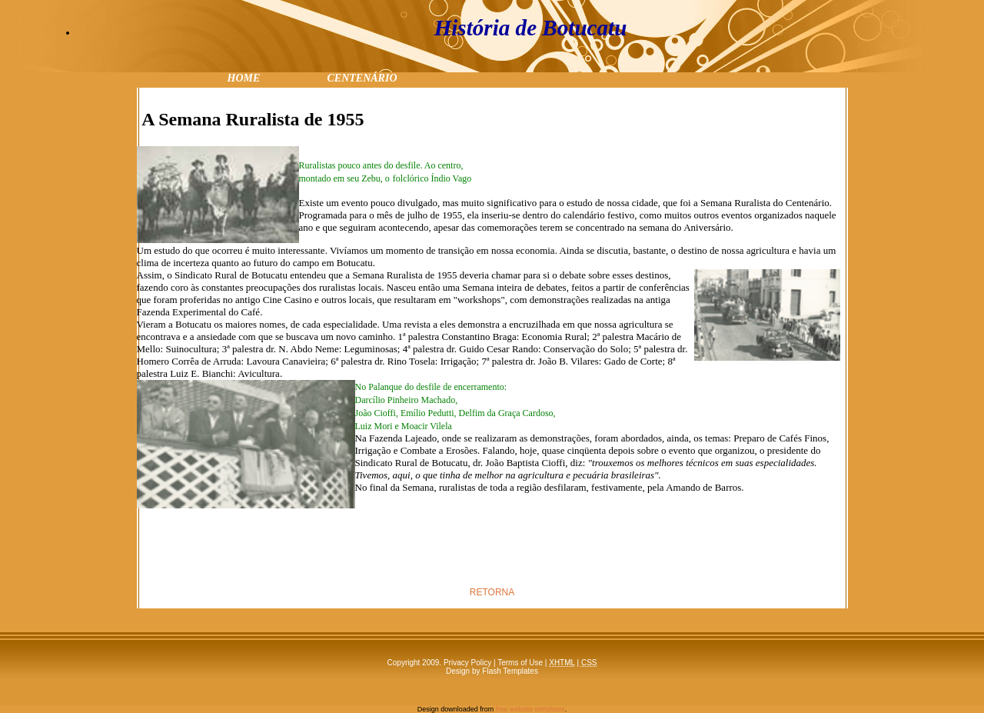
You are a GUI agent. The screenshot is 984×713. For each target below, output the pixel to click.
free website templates (530, 709)
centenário (362, 77)
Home (244, 77)
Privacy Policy (467, 662)
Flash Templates (510, 671)
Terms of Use (520, 662)
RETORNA (492, 592)
